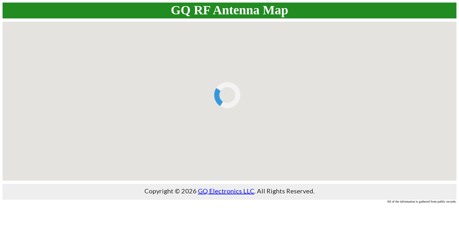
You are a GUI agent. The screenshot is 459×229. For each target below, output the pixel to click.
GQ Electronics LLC (226, 191)
